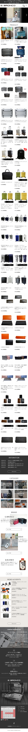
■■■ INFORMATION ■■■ (14, 464)
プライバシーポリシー (16, 726)
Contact (2, 634)
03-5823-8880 (22, 708)
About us (3, 632)
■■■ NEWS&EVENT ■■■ (14, 601)
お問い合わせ (22, 706)
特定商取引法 (10, 726)
